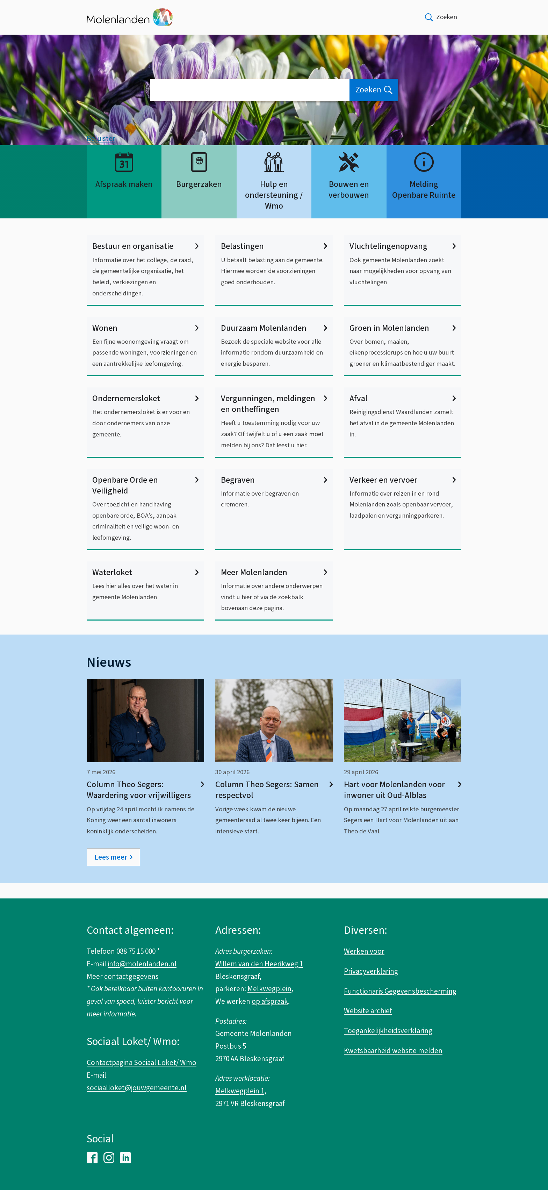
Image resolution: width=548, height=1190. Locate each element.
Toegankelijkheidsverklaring (388, 1031)
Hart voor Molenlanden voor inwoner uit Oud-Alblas (402, 805)
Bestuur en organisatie (145, 262)
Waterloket (145, 587)
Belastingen (274, 262)
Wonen (145, 343)
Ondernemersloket (145, 413)
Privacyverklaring (371, 971)
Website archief (368, 1011)
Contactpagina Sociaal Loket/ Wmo (141, 1063)
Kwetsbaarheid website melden (393, 1050)
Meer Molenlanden (274, 587)
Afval (402, 413)
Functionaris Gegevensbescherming (400, 991)
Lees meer (110, 872)
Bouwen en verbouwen (349, 205)
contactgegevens (131, 976)
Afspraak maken (124, 200)
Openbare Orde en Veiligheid (145, 501)
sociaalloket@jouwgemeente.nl (137, 1088)
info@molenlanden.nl (142, 964)
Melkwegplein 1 (239, 1091)
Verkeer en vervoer (402, 495)
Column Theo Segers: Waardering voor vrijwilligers (145, 805)
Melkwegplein (269, 989)
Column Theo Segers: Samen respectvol (274, 805)
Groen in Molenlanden (402, 343)
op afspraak (270, 1001)
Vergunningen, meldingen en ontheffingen (274, 419)
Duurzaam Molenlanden (274, 343)
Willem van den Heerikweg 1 (259, 964)
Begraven (274, 495)
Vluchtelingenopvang (402, 262)
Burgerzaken (199, 200)
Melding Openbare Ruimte (423, 205)
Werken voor (364, 951)
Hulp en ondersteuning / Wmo (274, 210)
